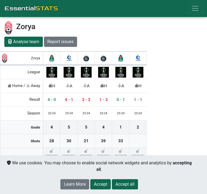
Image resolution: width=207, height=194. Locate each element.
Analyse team (23, 41)
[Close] (100, 184)
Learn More (75, 184)
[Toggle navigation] (195, 8)
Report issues (60, 41)
